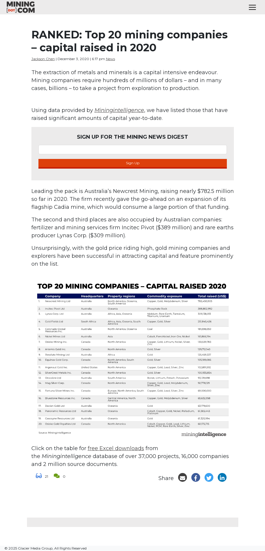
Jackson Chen (43, 59)
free (93, 448)
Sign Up (132, 163)
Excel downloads (121, 448)
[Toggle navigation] (252, 7)
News (110, 59)
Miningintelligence (119, 110)
